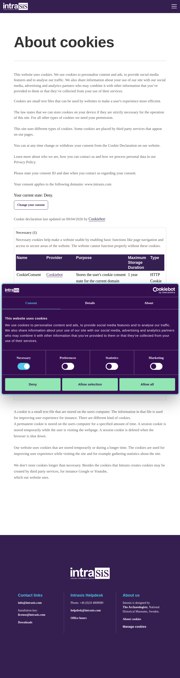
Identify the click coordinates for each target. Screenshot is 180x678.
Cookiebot (97, 219)
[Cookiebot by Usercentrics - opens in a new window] (156, 290)
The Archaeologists (135, 607)
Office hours (79, 618)
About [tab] (149, 303)
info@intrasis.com (30, 602)
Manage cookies (134, 626)
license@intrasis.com (31, 614)
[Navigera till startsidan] (90, 578)
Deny (33, 384)
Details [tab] (90, 303)
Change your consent (31, 205)
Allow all (147, 384)
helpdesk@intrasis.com (86, 610)
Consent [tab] (31, 303)
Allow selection (90, 384)
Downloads (25, 622)
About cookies (132, 619)
